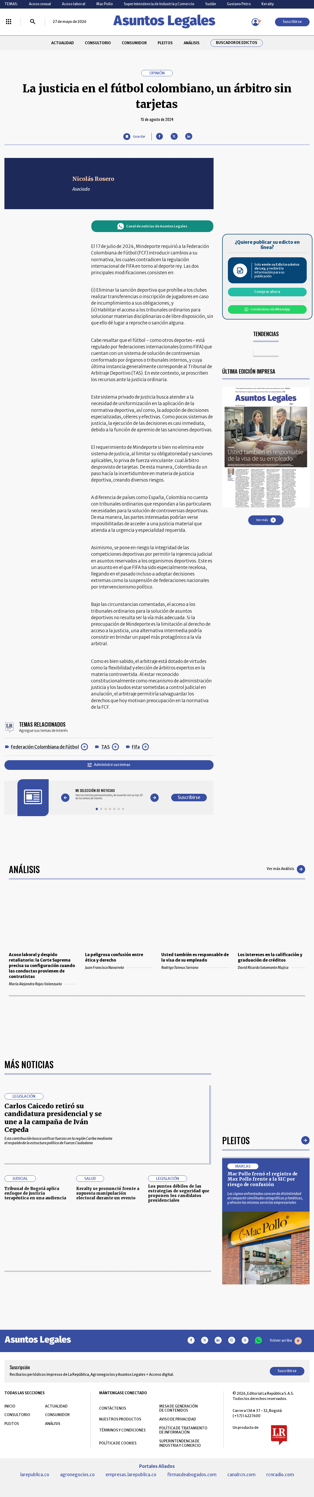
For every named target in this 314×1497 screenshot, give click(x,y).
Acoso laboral (73, 4)
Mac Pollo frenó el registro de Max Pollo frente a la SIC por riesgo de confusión (262, 1179)
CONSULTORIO (98, 43)
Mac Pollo (104, 4)
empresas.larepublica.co (131, 1474)
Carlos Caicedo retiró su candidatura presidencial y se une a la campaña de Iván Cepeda (53, 1118)
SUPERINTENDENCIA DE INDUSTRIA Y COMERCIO (180, 1443)
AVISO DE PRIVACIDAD (177, 1419)
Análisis (24, 869)
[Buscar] (33, 22)
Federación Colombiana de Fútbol (45, 747)
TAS (105, 747)
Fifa (136, 747)
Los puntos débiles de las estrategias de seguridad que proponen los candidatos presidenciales (178, 1193)
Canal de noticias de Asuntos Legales (152, 226)
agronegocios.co (77, 1474)
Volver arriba (286, 1341)
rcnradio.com (280, 1474)
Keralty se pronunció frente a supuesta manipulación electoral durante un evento (107, 1193)
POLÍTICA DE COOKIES (118, 1443)
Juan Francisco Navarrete (119, 967)
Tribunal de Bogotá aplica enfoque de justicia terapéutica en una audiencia (35, 1193)
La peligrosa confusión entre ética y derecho (114, 957)
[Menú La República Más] (8, 22)
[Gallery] (110, 794)
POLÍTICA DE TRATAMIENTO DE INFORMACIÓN (183, 1430)
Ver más (266, 520)
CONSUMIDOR (134, 43)
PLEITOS (165, 43)
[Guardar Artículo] (134, 136)
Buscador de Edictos (236, 43)
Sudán (210, 4)
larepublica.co (34, 1474)
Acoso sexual (40, 4)
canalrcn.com (241, 1474)
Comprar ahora (267, 292)
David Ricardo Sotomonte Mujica (271, 967)
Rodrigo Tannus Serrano (195, 967)
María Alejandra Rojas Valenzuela (42, 984)
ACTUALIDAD (62, 43)
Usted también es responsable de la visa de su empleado (195, 957)
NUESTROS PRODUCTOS (120, 1419)
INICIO (9, 1406)
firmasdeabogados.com (191, 1474)
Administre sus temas (108, 765)
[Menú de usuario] (255, 22)
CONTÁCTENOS (112, 1408)
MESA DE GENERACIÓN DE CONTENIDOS (178, 1408)
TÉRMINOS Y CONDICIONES (122, 1430)
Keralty (267, 4)
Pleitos (236, 1140)
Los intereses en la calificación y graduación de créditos (270, 957)
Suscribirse (292, 22)
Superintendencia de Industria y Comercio (159, 4)
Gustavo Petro (239, 4)
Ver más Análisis (286, 869)
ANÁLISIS (192, 43)
